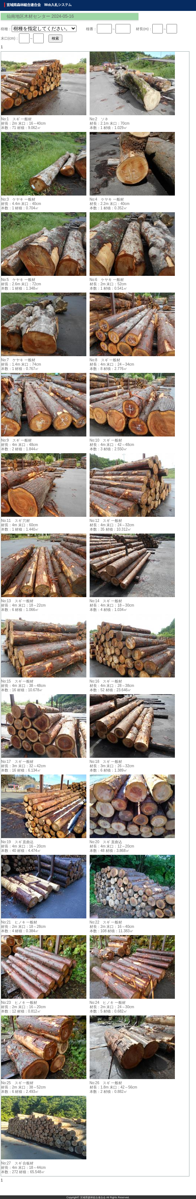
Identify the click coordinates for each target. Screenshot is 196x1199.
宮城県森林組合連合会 (93, 1197)
